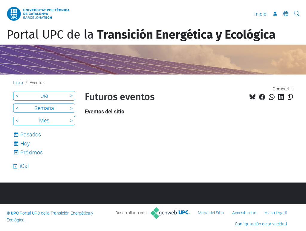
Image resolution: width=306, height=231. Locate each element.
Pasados (30, 134)
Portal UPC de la (141, 35)
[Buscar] (296, 13)
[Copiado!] (290, 97)
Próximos (31, 152)
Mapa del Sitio (211, 212)
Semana (44, 108)
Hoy (25, 143)
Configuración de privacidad (261, 223)
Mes (44, 120)
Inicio (260, 14)
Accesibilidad (244, 212)
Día (44, 95)
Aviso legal (274, 212)
